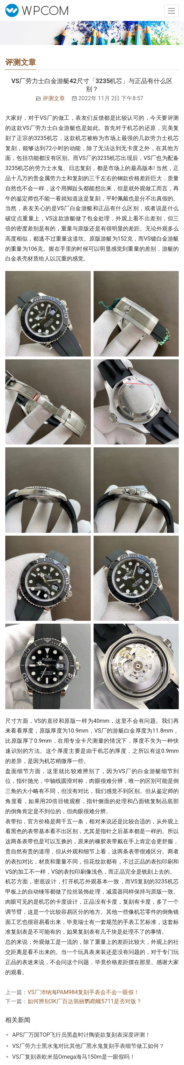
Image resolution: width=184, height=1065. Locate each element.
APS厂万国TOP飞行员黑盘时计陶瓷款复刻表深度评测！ (81, 1034)
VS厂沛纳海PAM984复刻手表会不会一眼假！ (83, 992)
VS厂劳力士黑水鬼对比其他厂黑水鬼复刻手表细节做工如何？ (88, 1046)
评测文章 (54, 98)
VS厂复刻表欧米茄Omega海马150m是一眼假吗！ (73, 1056)
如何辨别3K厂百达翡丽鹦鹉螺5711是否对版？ (85, 1001)
